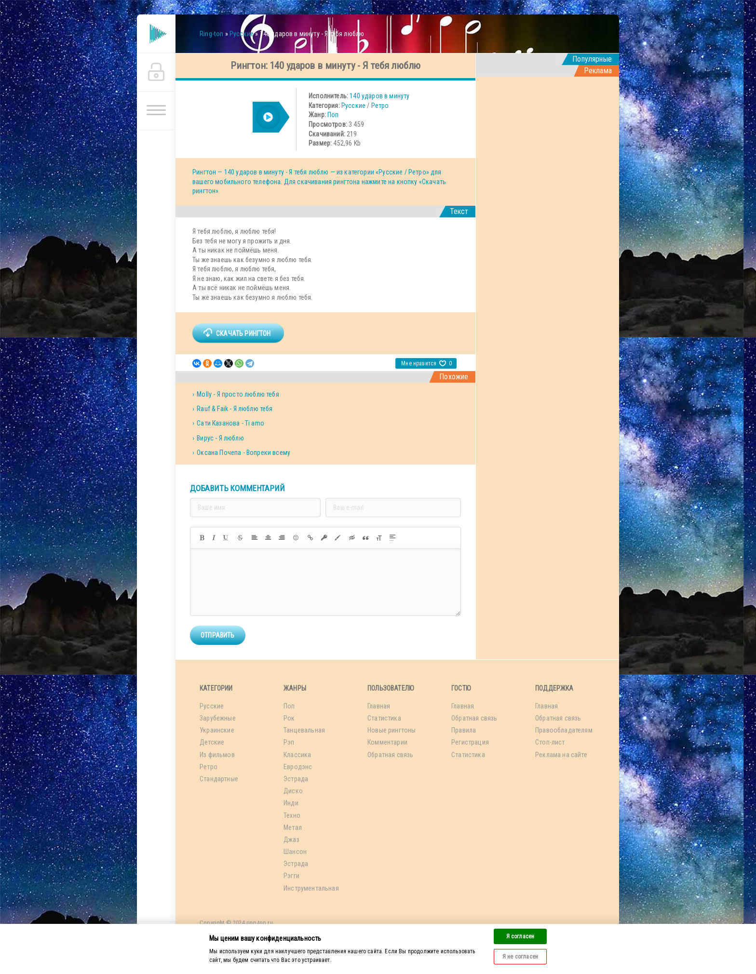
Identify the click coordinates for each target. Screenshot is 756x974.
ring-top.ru (259, 922)
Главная (378, 706)
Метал (293, 827)
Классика (297, 755)
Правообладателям (564, 730)
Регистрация (470, 742)
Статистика (384, 718)
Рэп (289, 742)
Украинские (217, 730)
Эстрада (296, 779)
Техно (292, 815)
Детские (212, 742)
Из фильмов (217, 755)
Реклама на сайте (561, 755)
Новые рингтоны (391, 730)
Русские (353, 105)
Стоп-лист (550, 742)
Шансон (295, 851)
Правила (463, 730)
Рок (289, 718)
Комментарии (387, 742)
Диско (293, 791)
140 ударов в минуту (379, 96)
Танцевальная (304, 730)
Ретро (380, 105)
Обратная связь (390, 755)
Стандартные (219, 779)
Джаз (291, 839)
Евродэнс (298, 767)
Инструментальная (311, 888)
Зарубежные (218, 718)
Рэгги (291, 876)
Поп (333, 115)
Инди (291, 803)
